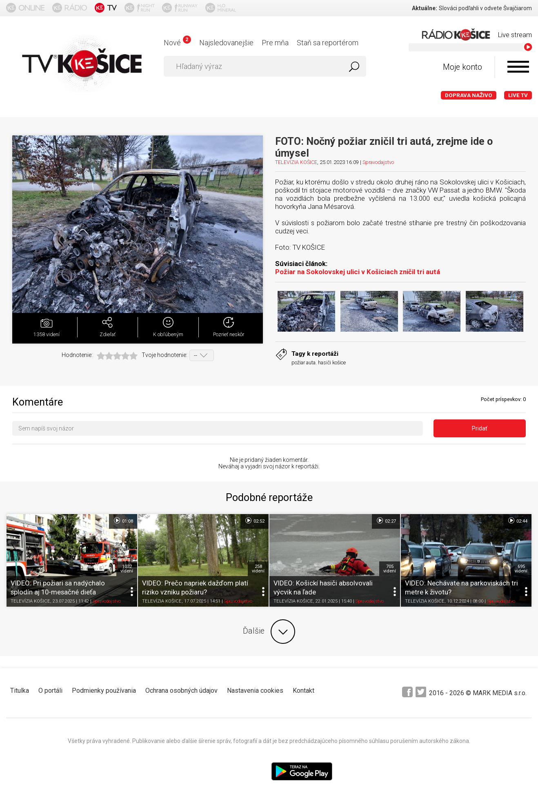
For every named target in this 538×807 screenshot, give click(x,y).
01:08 (123, 520)
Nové (177, 42)
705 (389, 569)
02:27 (386, 520)
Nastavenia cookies (255, 690)
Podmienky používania (104, 690)
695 (521, 569)
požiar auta (303, 362)
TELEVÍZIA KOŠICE (296, 162)
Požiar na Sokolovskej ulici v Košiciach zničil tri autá (357, 272)
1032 (126, 569)
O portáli (50, 690)
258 (258, 569)
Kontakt (303, 690)
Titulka (19, 690)
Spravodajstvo (378, 162)
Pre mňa (275, 42)
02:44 (517, 520)
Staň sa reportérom (327, 42)
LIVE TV (518, 95)
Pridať (479, 428)
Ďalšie (269, 631)
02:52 (255, 520)
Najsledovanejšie (226, 42)
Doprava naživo (468, 95)
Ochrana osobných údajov (181, 690)
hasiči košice (332, 362)
